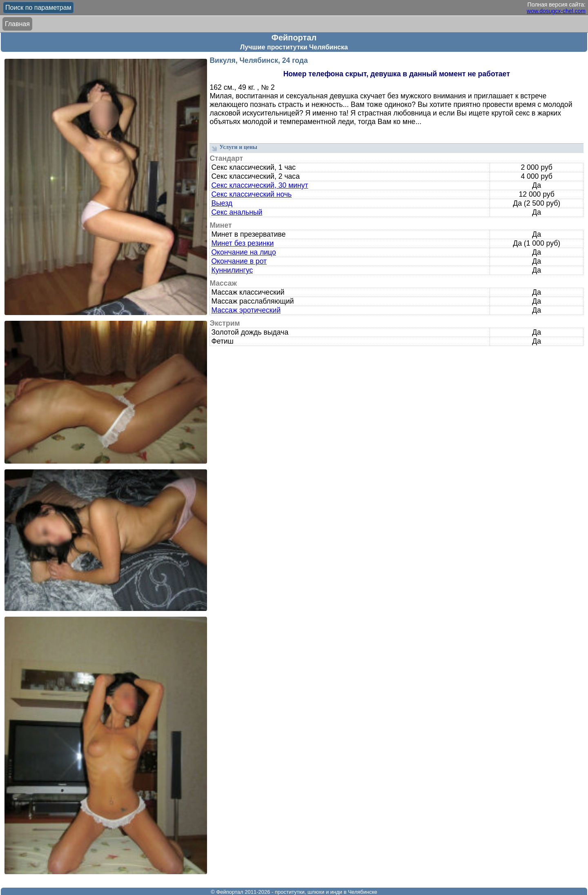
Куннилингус (232, 270)
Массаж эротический (246, 310)
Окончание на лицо (243, 252)
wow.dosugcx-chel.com (556, 11)
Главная (17, 23)
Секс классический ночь (251, 194)
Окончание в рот (239, 261)
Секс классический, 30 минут (259, 185)
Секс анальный (236, 212)
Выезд (221, 203)
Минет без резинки (242, 243)
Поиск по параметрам (38, 7)
